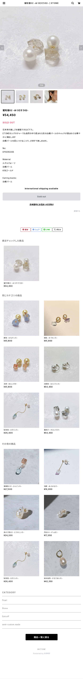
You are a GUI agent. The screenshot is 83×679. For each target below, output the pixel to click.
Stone (5, 608)
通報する (77, 211)
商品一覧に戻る (41, 637)
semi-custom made (11, 624)
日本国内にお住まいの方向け (42, 204)
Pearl (4, 600)
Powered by (41, 653)
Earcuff (5, 616)
